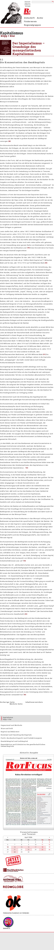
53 (24, 561)
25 (42, 849)
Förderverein (30, 21)
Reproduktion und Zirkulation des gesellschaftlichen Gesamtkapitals (23, 745)
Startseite (28, 1)
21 (14, 849)
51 (44, 354)
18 (42, 847)
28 (14, 852)
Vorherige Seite (7, 702)
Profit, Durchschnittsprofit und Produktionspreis (21, 738)
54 (26, 614)
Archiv (40, 18)
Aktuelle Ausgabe (29, 752)
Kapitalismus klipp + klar (8, 718)
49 (28, 248)
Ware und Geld (7, 728)
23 (28, 849)
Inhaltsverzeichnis (34, 702)
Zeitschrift (29, 18)
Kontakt (27, 6)
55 (25, 694)
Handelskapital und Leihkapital (14, 741)
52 (27, 468)
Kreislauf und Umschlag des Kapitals (16, 735)
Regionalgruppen (32, 25)
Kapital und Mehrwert (10, 732)
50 (46, 263)
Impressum (28, 3)
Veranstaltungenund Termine (29, 833)
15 (21, 847)
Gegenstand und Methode (11, 725)
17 (35, 847)
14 (14, 847)
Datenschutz (29, 5)
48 (9, 141)
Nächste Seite (16, 704)
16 (28, 847)
